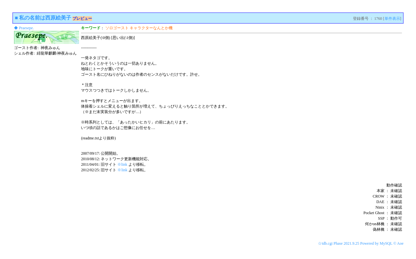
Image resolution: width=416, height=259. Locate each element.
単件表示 (392, 18)
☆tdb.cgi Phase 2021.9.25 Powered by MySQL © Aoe (360, 243)
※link (122, 164)
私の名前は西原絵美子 (45, 17)
